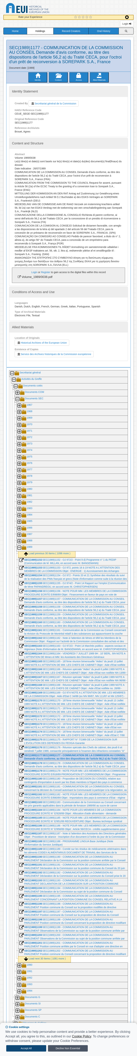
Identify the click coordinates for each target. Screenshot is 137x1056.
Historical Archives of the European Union (42, 343)
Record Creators (71, 31)
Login (126, 23)
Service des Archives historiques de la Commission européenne (54, 354)
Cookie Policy (81, 1036)
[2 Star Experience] (80, 17)
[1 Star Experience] (76, 17)
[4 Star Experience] (87, 17)
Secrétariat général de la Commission (53, 103)
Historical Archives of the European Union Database (37, 8)
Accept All (26, 1048)
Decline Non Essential (68, 1048)
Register (45, 272)
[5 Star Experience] (91, 17)
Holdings (40, 31)
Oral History (103, 31)
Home (15, 31)
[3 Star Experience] (83, 17)
